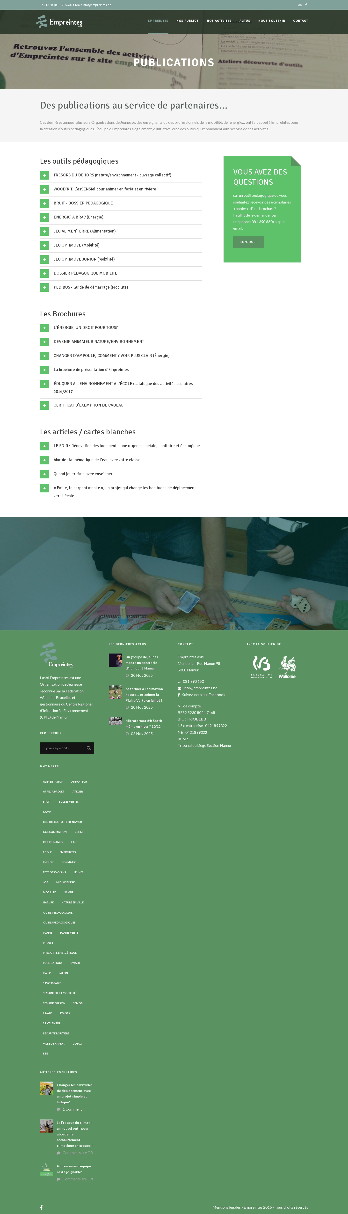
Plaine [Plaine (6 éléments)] (47, 932)
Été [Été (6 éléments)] (45, 1053)
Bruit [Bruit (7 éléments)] (47, 801)
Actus (244, 21)
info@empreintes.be (200, 687)
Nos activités (219, 21)
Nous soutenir (271, 21)
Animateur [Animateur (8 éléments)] (79, 781)
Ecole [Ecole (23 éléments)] (47, 852)
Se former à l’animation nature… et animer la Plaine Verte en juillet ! (144, 694)
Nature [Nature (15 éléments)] (48, 902)
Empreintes (158, 21)
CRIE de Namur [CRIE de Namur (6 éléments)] (53, 841)
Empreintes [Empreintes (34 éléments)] (68, 852)
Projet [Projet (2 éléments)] (48, 942)
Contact (300, 21)
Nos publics (187, 21)
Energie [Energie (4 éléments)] (48, 862)
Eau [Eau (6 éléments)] (74, 841)
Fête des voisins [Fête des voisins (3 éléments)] (54, 872)
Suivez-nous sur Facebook (203, 694)
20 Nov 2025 (142, 675)
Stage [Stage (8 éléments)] (47, 1013)
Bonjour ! (249, 242)
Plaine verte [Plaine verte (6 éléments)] (69, 932)
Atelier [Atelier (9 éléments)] (77, 791)
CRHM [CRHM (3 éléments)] (79, 831)
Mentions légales (226, 1207)
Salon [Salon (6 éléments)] (63, 972)
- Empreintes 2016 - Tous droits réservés (274, 1207)
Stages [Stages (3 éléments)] (65, 1013)
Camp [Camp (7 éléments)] (47, 811)
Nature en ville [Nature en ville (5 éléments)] (73, 902)
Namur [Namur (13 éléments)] (69, 892)
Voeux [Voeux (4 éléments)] (77, 1043)
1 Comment (72, 1109)
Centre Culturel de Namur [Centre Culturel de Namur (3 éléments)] (62, 821)
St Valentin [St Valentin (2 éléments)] (51, 1023)
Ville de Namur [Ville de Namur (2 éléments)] (54, 1043)
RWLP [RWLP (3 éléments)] (47, 972)
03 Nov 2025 (142, 733)
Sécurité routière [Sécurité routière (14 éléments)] (56, 1033)
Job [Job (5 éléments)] (45, 882)
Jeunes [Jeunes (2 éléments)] (78, 872)
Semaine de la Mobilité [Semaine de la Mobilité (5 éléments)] (59, 993)
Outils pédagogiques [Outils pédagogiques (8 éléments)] (59, 922)
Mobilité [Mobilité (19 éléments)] (49, 892)
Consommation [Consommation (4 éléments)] (55, 831)
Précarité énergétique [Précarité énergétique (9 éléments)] (60, 952)
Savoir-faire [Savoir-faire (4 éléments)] (52, 983)
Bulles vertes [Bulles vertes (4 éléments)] (69, 801)
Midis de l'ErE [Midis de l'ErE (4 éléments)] (65, 882)
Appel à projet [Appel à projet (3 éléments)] (54, 791)
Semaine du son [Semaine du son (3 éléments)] (54, 1003)
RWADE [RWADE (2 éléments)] (75, 962)
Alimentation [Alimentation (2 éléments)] (53, 781)
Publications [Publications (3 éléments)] (53, 962)
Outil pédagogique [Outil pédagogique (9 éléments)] (57, 912)
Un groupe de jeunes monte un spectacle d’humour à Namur (142, 662)
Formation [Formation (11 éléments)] (70, 862)
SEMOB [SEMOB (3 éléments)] (78, 1003)
